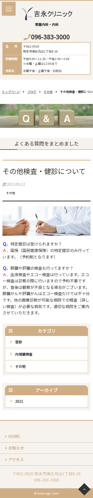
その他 (48, 91)
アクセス (16, 459)
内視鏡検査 (23, 354)
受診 (18, 341)
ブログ (31, 91)
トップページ (11, 91)
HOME (14, 436)
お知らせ (16, 448)
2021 (19, 401)
